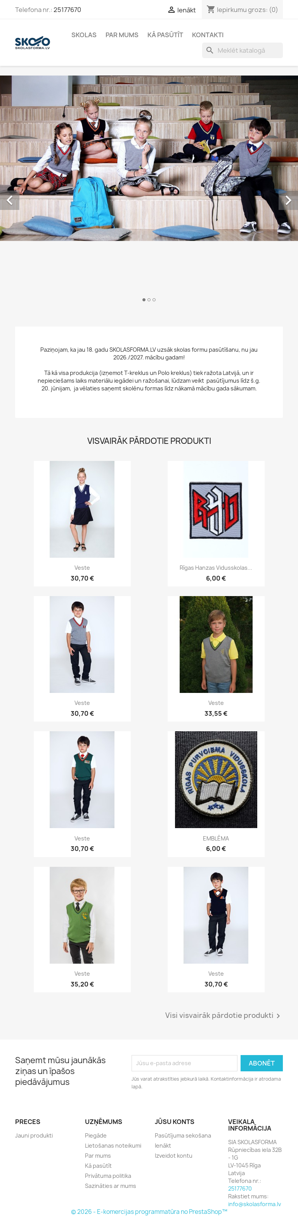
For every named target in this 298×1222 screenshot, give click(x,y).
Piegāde (96, 1135)
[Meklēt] (242, 50)
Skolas (84, 35)
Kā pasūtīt (165, 35)
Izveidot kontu (173, 1155)
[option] (149, 192)
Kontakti (208, 35)
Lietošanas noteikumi (113, 1145)
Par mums (122, 35)
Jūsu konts (174, 1121)
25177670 (67, 9)
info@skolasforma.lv (254, 1204)
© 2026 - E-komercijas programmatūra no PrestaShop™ (149, 1212)
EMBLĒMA (216, 838)
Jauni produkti (34, 1135)
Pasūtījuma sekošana (183, 1135)
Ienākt (163, 1145)
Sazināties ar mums (110, 1185)
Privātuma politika (108, 1175)
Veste (82, 567)
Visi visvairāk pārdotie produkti (224, 1016)
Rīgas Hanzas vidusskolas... (216, 567)
